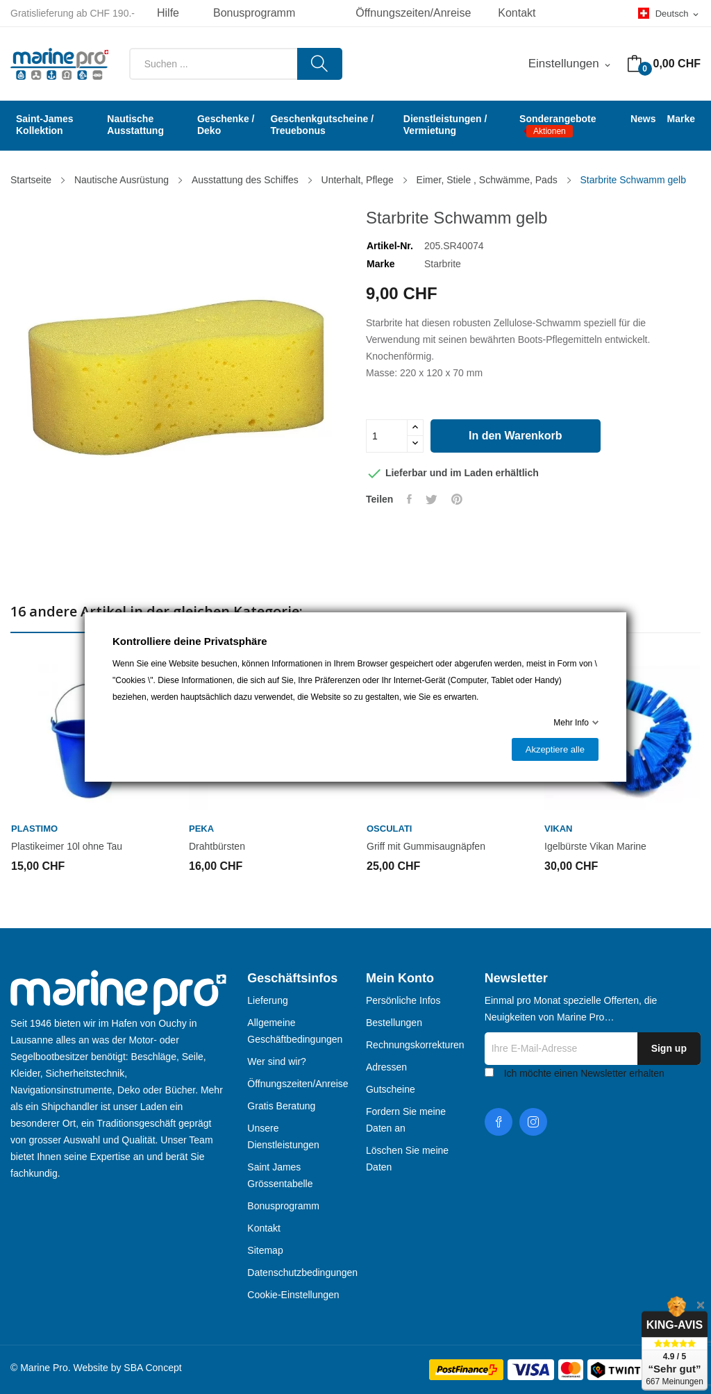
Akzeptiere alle (555, 749)
